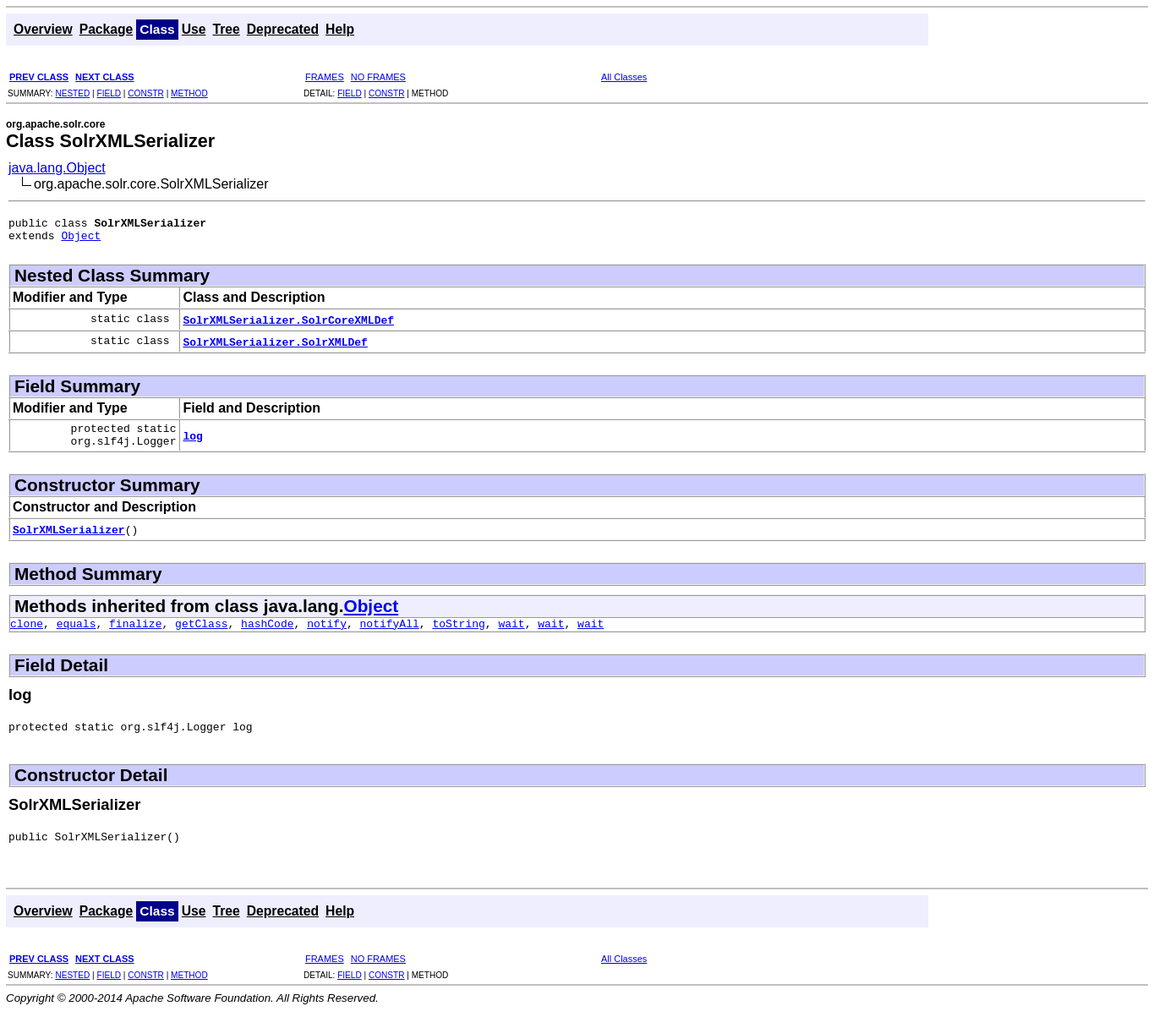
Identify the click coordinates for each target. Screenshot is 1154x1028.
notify (327, 635)
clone (26, 635)
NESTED (72, 93)
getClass (201, 635)
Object (81, 240)
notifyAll (389, 635)
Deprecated (283, 29)
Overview (43, 29)
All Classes (624, 77)
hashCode (267, 635)
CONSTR (146, 93)
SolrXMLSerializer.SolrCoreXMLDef (288, 324)
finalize (135, 635)
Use (194, 29)
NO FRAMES (378, 77)
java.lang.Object (57, 168)
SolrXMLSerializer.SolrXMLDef (275, 346)
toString (458, 635)
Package (106, 29)
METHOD (189, 93)
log (192, 443)
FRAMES (324, 77)
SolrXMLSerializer (69, 539)
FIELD (108, 93)
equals (76, 635)
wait (511, 635)
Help (339, 29)
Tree (225, 29)
